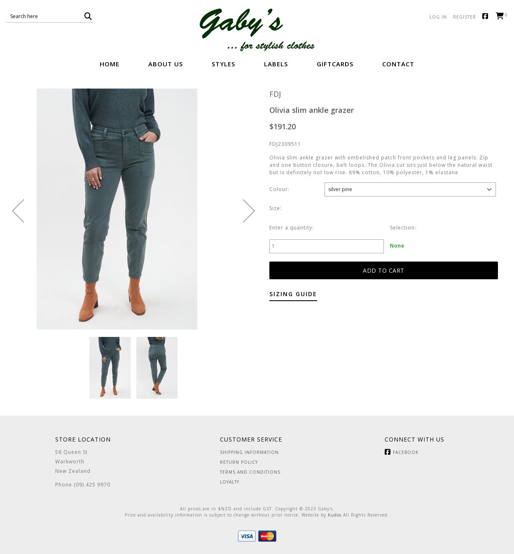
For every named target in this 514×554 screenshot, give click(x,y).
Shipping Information (249, 452)
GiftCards (335, 64)
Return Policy (239, 462)
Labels (276, 64)
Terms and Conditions (250, 472)
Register (464, 17)
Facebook (487, 16)
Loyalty (229, 482)
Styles (223, 64)
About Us (165, 64)
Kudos (334, 515)
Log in (438, 17)
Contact (398, 64)
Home (109, 64)
